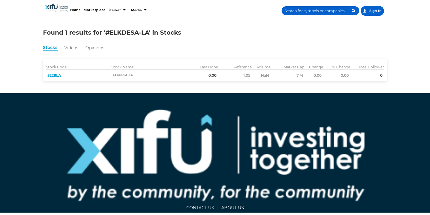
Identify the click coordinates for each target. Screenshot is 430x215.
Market (145, 10)
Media (170, 10)
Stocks (50, 47)
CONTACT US (169, 121)
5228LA (54, 75)
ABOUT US (201, 121)
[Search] (313, 10)
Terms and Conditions (338, 142)
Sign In (372, 11)
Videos (71, 47)
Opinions (94, 47)
